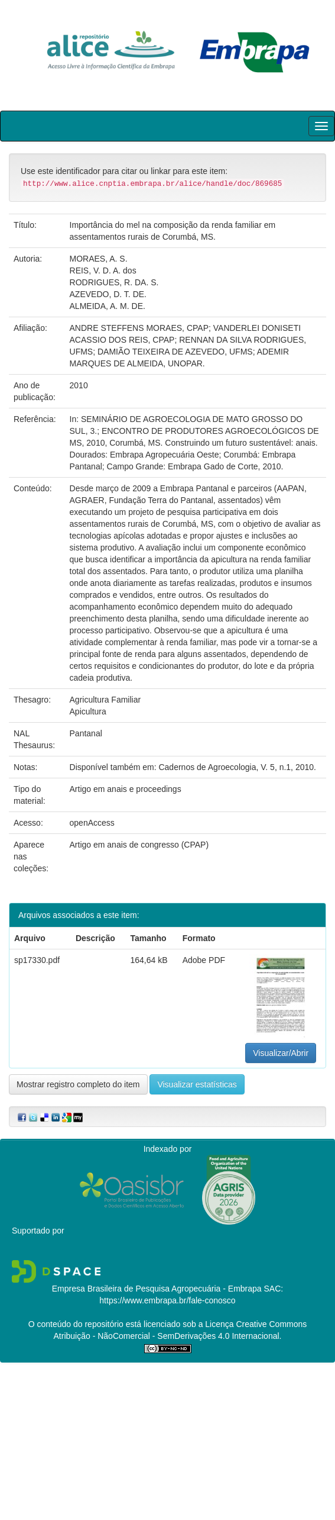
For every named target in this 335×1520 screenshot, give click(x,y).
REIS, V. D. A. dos (103, 270)
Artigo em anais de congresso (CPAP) (139, 844)
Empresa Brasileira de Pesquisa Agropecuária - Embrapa (157, 1288)
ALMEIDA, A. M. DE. (107, 306)
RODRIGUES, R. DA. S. (114, 282)
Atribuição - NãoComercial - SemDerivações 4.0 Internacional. (168, 1336)
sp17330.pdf (37, 960)
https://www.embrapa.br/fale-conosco (167, 1300)
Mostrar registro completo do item (78, 1084)
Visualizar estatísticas (196, 1084)
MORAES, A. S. (99, 258)
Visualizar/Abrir (280, 1053)
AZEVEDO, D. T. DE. (108, 294)
